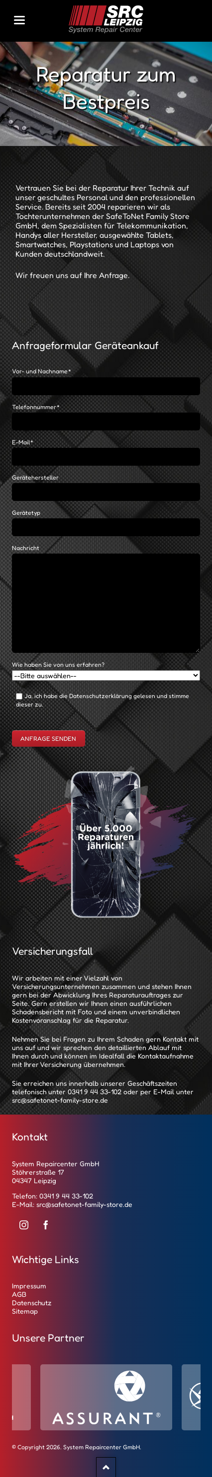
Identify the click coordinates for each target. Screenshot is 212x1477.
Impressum (29, 1285)
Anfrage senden (48, 738)
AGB (19, 1294)
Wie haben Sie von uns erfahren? (58, 664)
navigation (19, 20)
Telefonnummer (36, 407)
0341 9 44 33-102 (94, 1091)
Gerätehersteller (35, 477)
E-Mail (23, 442)
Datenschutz (31, 1302)
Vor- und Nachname (42, 371)
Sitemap (25, 1311)
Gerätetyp (26, 512)
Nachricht (25, 548)
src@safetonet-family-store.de (60, 1100)
